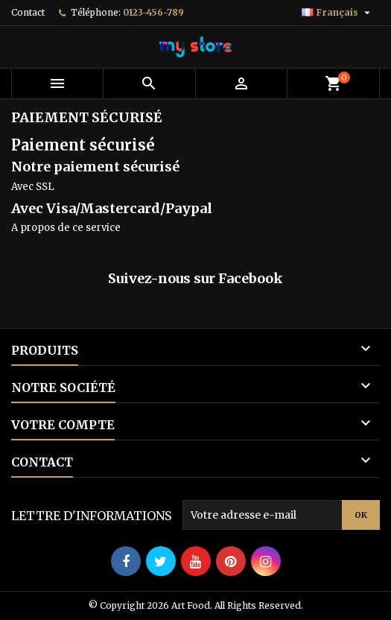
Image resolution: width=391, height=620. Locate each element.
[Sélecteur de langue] (338, 12)
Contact (28, 12)
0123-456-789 (153, 12)
